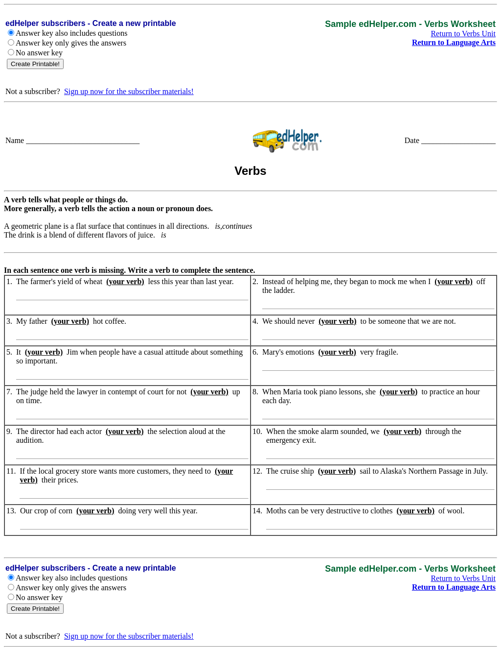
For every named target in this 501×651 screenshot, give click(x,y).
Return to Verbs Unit (463, 33)
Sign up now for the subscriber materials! (129, 91)
